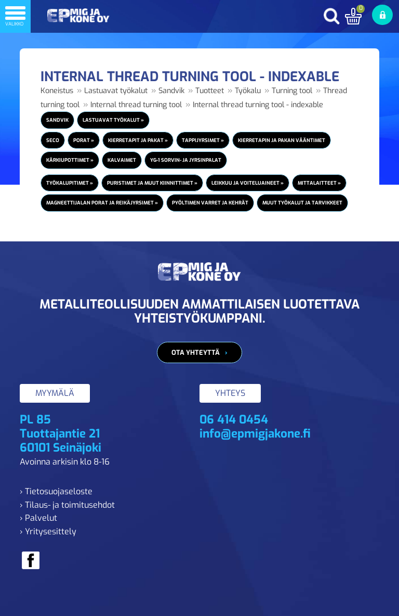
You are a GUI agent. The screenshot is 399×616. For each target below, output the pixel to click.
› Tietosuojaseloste (56, 491)
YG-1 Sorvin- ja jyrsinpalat (185, 160)
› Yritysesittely (48, 531)
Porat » (83, 140)
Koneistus (57, 91)
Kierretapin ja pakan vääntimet (281, 140)
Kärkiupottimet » (70, 160)
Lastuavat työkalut (116, 91)
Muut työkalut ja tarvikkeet (302, 202)
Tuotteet (209, 91)
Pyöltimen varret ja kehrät (210, 202)
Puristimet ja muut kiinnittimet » (152, 182)
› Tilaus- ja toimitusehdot (67, 504)
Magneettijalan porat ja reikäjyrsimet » (102, 202)
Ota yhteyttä (195, 352)
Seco (52, 140)
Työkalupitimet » (69, 182)
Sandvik (171, 91)
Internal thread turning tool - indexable (258, 105)
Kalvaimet (122, 160)
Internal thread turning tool (136, 105)
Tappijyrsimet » (203, 140)
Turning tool (292, 91)
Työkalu (248, 91)
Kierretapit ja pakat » (138, 140)
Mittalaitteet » (319, 182)
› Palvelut (38, 517)
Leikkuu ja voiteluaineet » (247, 182)
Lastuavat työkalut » (113, 120)
